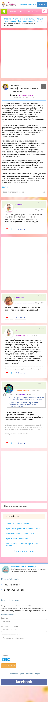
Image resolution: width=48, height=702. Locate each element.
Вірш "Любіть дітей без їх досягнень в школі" (23, 529)
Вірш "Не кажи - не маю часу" (17, 539)
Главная (7, 19)
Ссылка (5, 187)
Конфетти (13, 95)
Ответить (20, 229)
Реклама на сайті (12, 585)
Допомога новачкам (14, 590)
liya (16, 330)
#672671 (41, 203)
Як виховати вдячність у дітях (17, 524)
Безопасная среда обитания (29, 21)
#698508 (41, 384)
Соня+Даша (19, 298)
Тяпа (16, 385)
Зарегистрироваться (28, 4)
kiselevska (19, 205)
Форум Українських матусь (23, 19)
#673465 (41, 328)
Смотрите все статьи (24, 551)
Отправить (9, 665)
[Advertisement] (23, 54)
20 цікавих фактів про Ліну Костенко (20, 534)
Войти (42, 4)
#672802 (41, 296)
